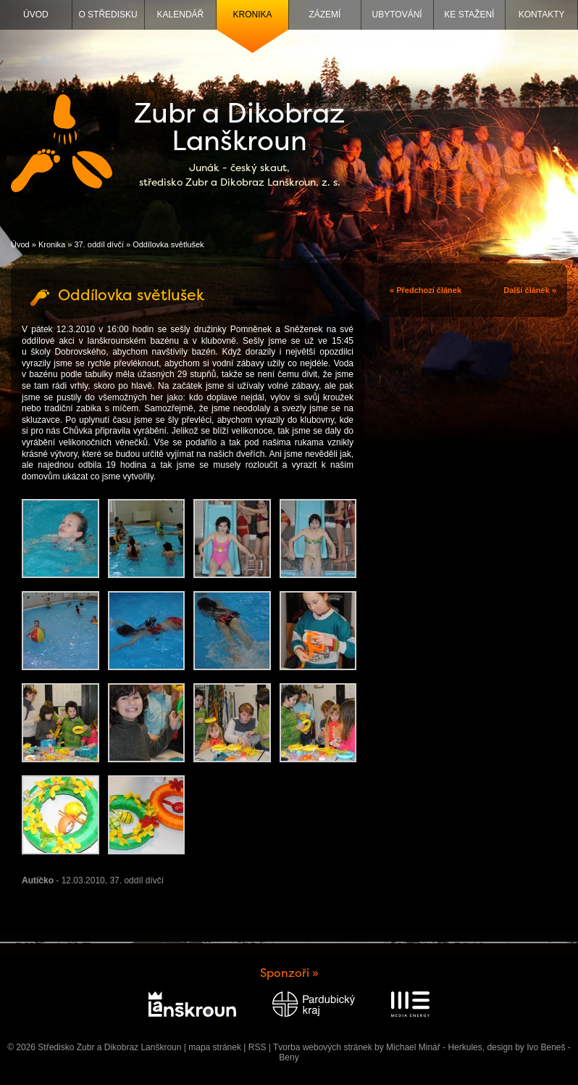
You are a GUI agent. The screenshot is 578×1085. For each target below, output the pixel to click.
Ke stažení (469, 14)
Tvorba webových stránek (322, 1047)
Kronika (252, 14)
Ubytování (397, 14)
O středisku (107, 14)
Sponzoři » (289, 973)
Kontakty (542, 14)
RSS (257, 1047)
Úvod (36, 14)
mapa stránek (214, 1047)
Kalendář (180, 14)
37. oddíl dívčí (99, 244)
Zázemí (324, 14)
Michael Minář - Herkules (434, 1047)
